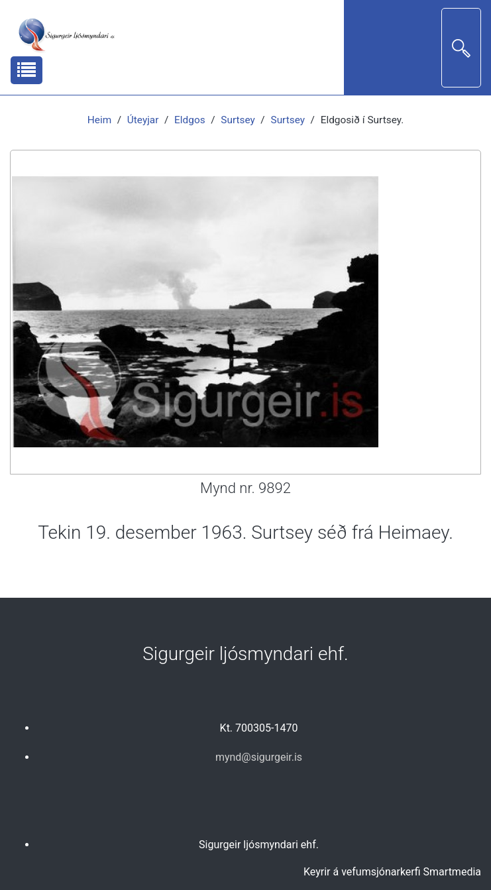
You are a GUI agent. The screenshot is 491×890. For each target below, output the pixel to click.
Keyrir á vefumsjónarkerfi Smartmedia (392, 871)
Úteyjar (143, 120)
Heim (99, 120)
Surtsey (238, 120)
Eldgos (189, 120)
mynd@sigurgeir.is (258, 757)
